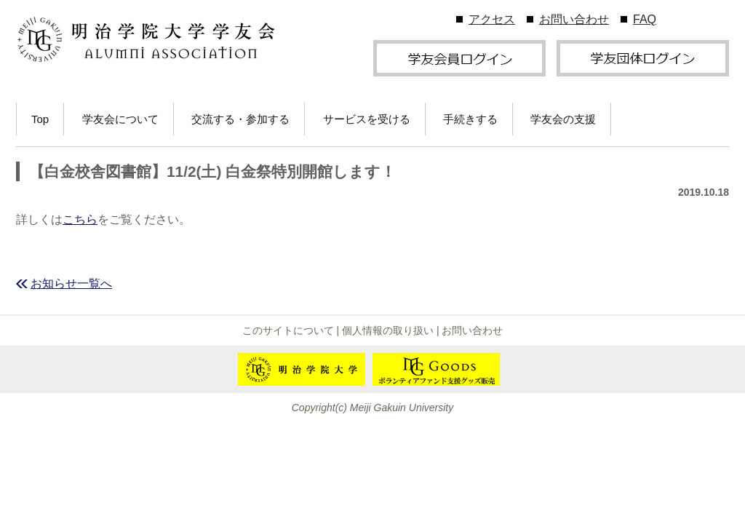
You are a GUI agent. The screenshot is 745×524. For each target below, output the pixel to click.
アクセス (492, 19)
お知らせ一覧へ (71, 283)
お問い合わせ (574, 19)
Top (40, 119)
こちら (80, 219)
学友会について (120, 119)
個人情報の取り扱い (388, 330)
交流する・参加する (240, 119)
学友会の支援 (563, 119)
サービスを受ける (366, 119)
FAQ (644, 19)
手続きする (470, 119)
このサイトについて (288, 330)
